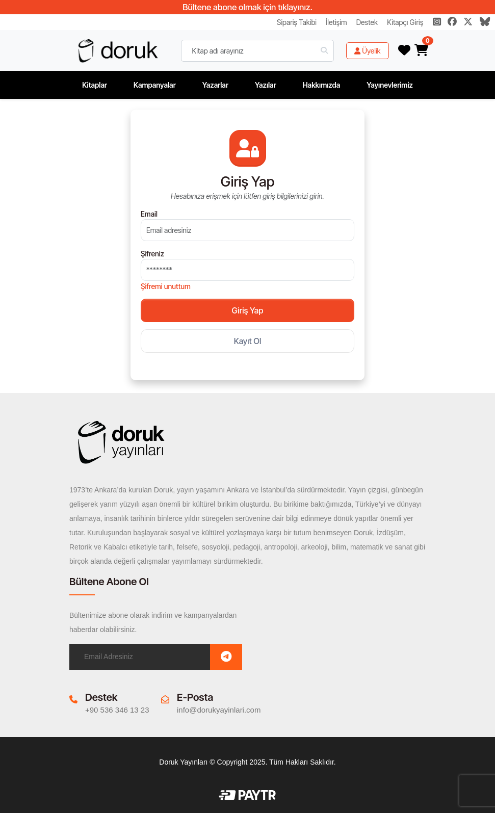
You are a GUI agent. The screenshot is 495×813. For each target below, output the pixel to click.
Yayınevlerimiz (390, 85)
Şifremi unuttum (166, 286)
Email (149, 213)
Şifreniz (152, 253)
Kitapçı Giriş (405, 22)
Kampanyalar (155, 85)
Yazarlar (215, 85)
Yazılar (265, 85)
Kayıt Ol (248, 341)
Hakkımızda (322, 85)
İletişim (336, 22)
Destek (367, 22)
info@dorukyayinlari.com (218, 709)
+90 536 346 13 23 (117, 709)
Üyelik (367, 50)
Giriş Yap (247, 310)
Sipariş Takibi (297, 22)
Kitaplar (94, 85)
